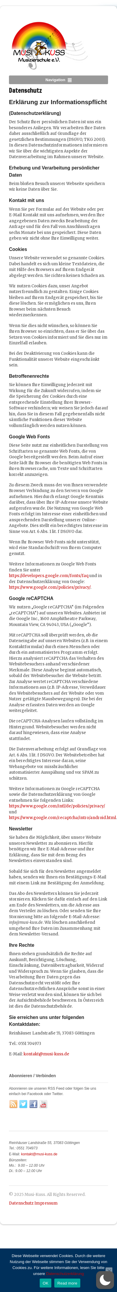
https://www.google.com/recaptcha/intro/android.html (62, 817)
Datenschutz (21, 1203)
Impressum (46, 1203)
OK (45, 1283)
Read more (67, 1283)
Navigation (55, 80)
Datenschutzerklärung (65, 1273)
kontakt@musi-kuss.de (46, 1054)
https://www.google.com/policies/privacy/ (49, 587)
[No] (109, 1270)
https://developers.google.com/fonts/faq (48, 575)
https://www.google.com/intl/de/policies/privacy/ (57, 806)
